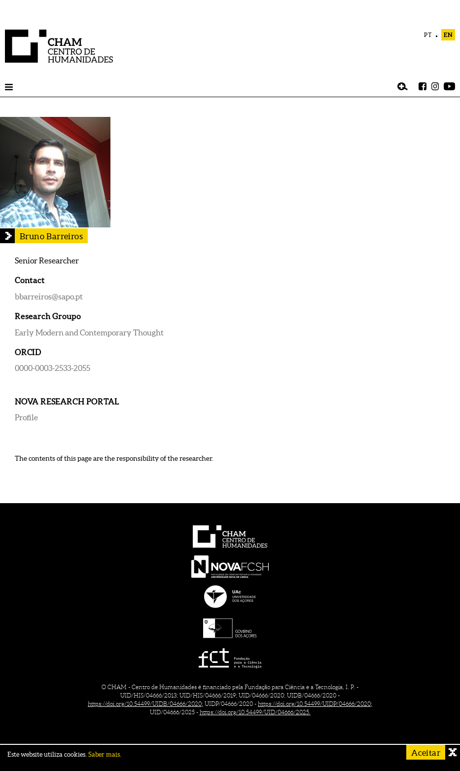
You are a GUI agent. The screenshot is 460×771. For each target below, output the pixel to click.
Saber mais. (104, 754)
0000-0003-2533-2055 (52, 368)
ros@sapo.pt (62, 296)
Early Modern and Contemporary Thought (89, 332)
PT (428, 35)
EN (448, 35)
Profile (26, 417)
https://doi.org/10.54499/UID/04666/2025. (255, 712)
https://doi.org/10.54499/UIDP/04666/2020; (315, 703)
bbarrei (28, 296)
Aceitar (425, 752)
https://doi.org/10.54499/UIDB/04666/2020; (145, 703)
